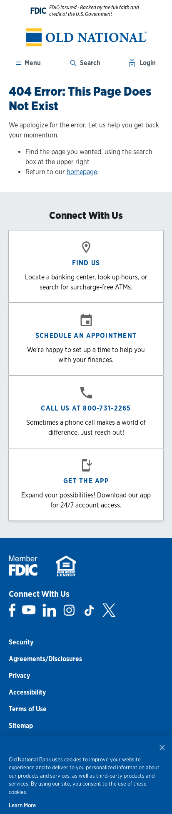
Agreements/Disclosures (45, 659)
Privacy (19, 676)
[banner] (86, 37)
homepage (82, 172)
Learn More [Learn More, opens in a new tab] (22, 805)
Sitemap (21, 726)
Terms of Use (28, 709)
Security (21, 642)
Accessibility (27, 692)
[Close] (162, 747)
